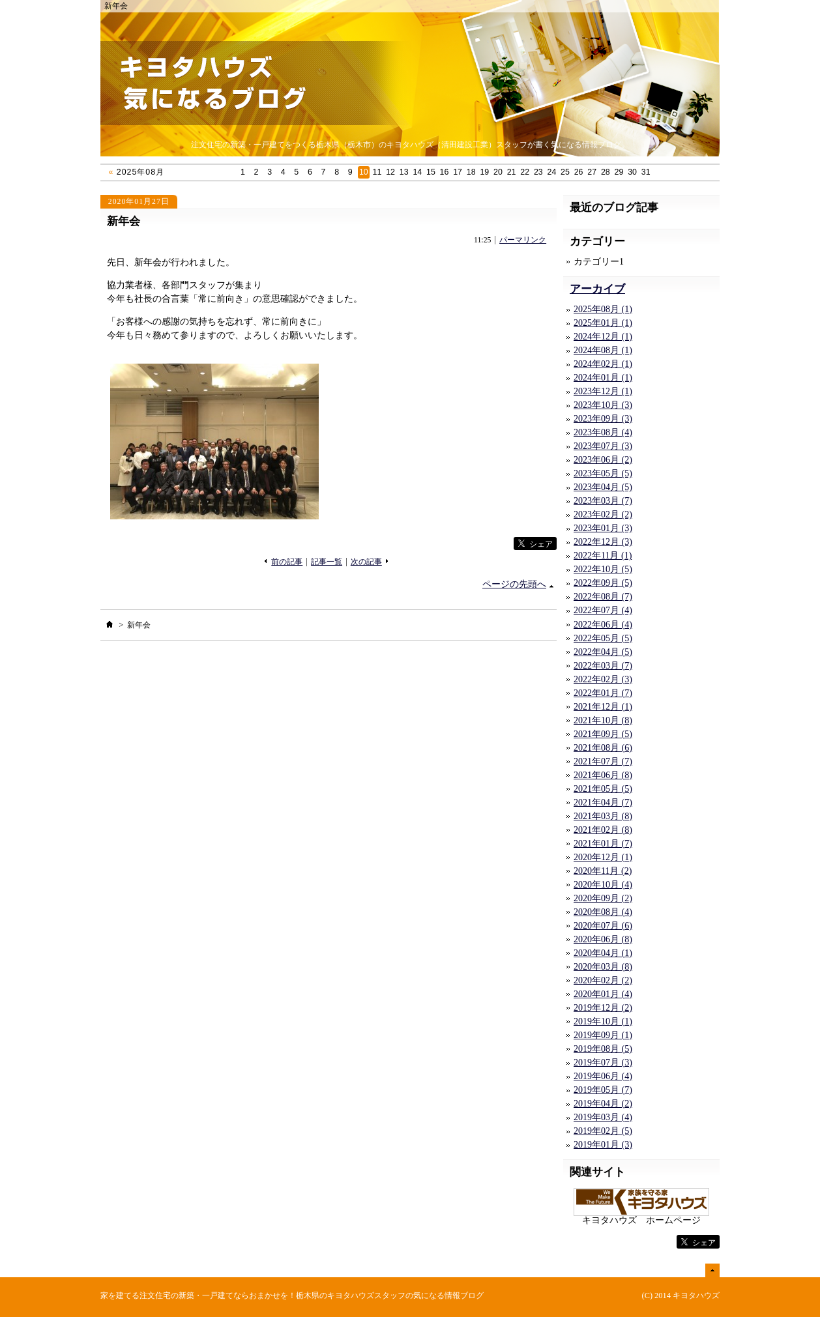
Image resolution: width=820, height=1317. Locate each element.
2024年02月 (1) (603, 364)
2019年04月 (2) (603, 1103)
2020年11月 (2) (603, 871)
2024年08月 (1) (603, 350)
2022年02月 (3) (603, 679)
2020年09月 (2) (603, 898)
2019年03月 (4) (603, 1117)
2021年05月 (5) (603, 789)
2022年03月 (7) (603, 666)
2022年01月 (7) (603, 693)
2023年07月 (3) (603, 446)
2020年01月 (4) (603, 994)
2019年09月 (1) (603, 1035)
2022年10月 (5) (603, 569)
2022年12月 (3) (603, 542)
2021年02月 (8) (603, 830)
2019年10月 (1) (603, 1021)
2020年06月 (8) (603, 939)
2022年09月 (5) (603, 583)
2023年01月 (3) (603, 528)
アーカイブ (597, 289)
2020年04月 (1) (603, 953)
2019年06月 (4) (603, 1076)
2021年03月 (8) (603, 816)
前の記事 (286, 562)
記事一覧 (326, 562)
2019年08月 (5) (603, 1049)
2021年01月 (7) (603, 843)
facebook (487, 544)
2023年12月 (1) (603, 391)
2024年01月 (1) (603, 378)
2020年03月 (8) (603, 967)
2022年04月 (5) (603, 652)
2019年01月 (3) (603, 1145)
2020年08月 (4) (603, 912)
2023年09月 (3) (603, 419)
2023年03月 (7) (603, 501)
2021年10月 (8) (603, 720)
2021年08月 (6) (603, 748)
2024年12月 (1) (603, 336)
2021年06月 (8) (603, 775)
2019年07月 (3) (603, 1062)
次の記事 (366, 562)
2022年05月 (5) (603, 638)
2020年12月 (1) (603, 857)
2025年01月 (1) (603, 323)
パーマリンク (522, 240)
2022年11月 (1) (603, 555)
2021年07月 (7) (603, 761)
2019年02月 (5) (603, 1131)
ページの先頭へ (514, 584)
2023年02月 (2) (603, 514)
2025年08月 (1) (603, 309)
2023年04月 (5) (603, 487)
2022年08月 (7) (603, 596)
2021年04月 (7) (603, 802)
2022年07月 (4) (603, 610)
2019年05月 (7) (603, 1090)
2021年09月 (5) (603, 734)
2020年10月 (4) (603, 885)
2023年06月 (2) (603, 460)
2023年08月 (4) (603, 432)
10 (363, 172)
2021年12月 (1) (603, 707)
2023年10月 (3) (603, 405)
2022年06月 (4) (603, 625)
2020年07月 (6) (603, 926)
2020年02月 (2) (603, 980)
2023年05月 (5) (603, 473)
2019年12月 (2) (603, 1008)
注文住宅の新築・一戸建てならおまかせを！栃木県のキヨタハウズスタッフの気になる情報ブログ (311, 1295)
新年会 (123, 221)
